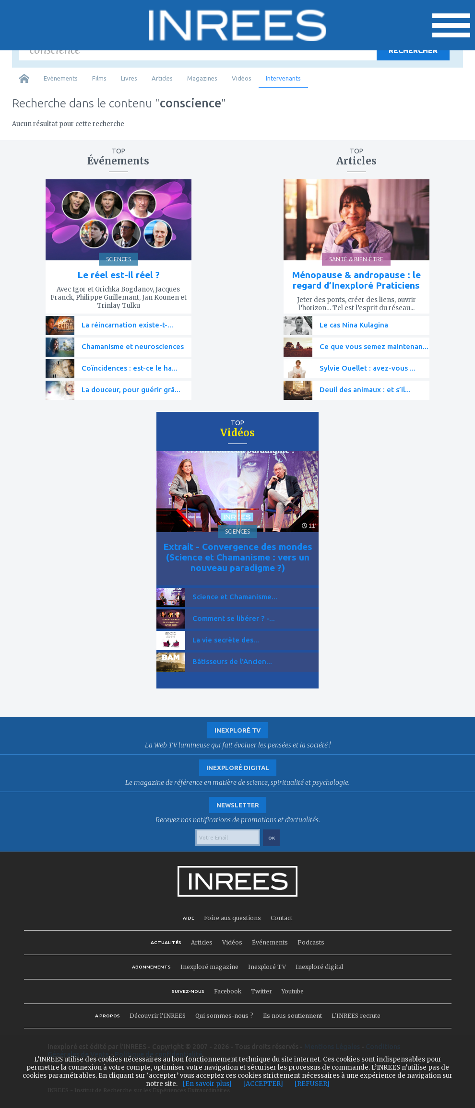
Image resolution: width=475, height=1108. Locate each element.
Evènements (61, 78)
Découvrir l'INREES (158, 1015)
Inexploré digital (319, 966)
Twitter (261, 991)
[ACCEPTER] (263, 1084)
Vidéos (241, 78)
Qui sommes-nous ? (224, 1015)
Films (99, 78)
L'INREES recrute (356, 1015)
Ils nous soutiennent (292, 1015)
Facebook (227, 991)
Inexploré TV (267, 966)
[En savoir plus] (207, 1084)
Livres (129, 78)
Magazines (202, 78)
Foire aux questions (232, 917)
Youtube (293, 991)
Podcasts (310, 942)
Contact (281, 917)
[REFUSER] (312, 1084)
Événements (270, 942)
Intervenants (283, 78)
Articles (162, 78)
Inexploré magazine (209, 966)
